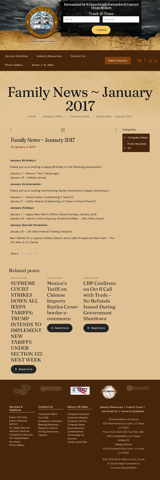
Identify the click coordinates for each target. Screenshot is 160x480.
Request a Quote (47, 428)
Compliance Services (21, 434)
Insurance (14, 441)
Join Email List (110, 411)
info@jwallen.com (122, 436)
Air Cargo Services (19, 427)
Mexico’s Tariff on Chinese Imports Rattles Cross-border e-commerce (63, 300)
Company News (52, 116)
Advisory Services (19, 431)
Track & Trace (134, 407)
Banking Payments (48, 424)
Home (32, 116)
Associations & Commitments (75, 430)
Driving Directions (48, 431)
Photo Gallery (17, 445)
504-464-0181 (119, 432)
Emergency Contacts (50, 421)
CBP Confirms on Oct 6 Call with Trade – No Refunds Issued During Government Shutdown (99, 300)
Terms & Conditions (132, 411)
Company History (77, 421)
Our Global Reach (19, 438)
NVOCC (13, 424)
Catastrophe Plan (77, 442)
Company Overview (78, 414)
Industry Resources (111, 407)
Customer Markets (77, 417)
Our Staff (43, 417)
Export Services (18, 420)
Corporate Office (47, 414)
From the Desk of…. (137, 146)
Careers (42, 435)
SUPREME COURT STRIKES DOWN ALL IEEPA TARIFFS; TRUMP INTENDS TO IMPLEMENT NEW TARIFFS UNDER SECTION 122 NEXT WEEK (26, 321)
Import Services (18, 417)
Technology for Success (75, 437)
